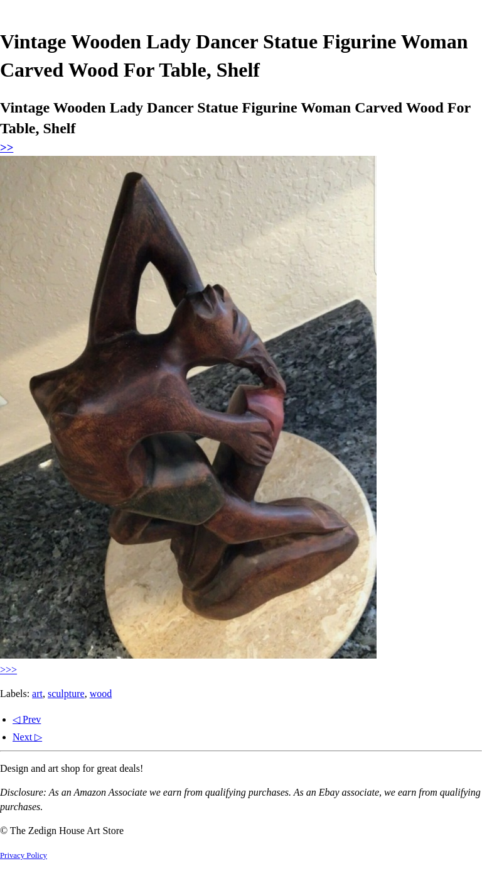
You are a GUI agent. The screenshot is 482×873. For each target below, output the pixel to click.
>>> (8, 669)
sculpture (66, 693)
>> (6, 147)
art (37, 693)
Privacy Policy (23, 855)
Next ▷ (27, 737)
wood (101, 693)
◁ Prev (27, 719)
